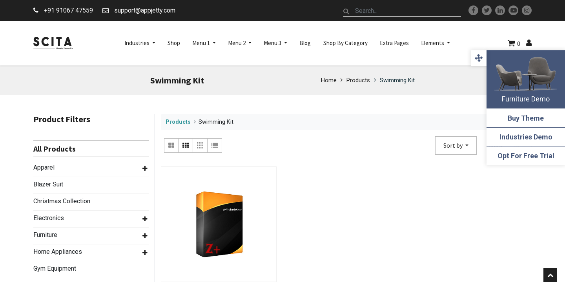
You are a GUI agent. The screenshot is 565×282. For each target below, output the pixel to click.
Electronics (48, 218)
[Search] (346, 11)
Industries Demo (525, 137)
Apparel (44, 167)
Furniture (45, 235)
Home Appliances (57, 251)
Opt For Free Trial (526, 156)
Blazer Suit (48, 184)
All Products (54, 149)
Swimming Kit (397, 80)
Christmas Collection (61, 201)
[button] (456, 145)
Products (358, 80)
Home (329, 80)
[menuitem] (173, 43)
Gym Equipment (54, 268)
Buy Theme (526, 118)
